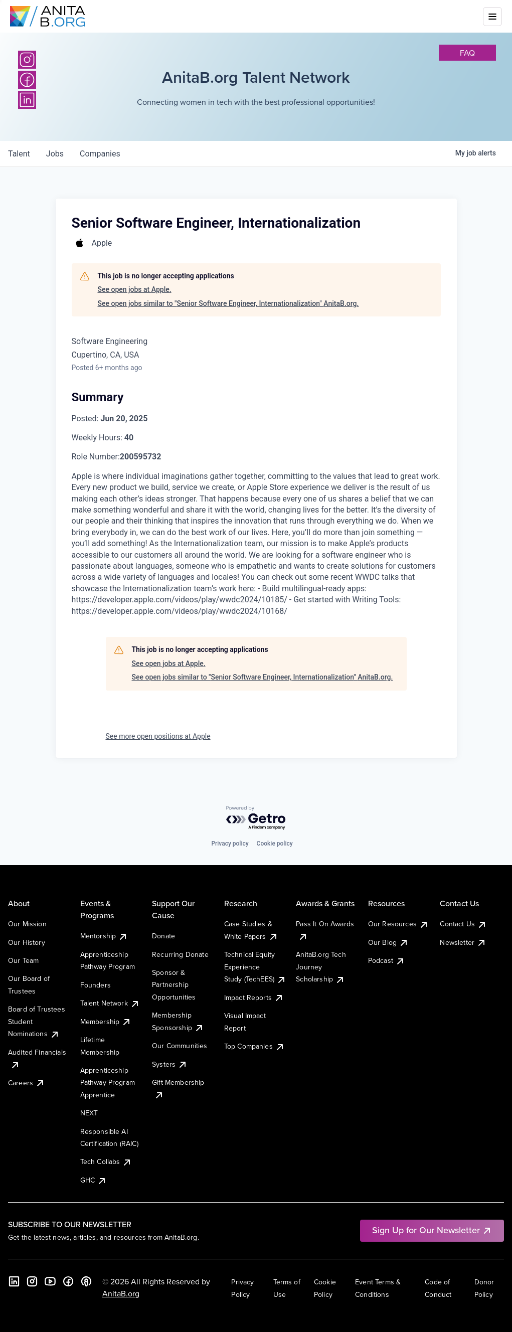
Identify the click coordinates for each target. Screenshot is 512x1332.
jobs (55, 153)
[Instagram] (27, 60)
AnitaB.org (120, 1293)
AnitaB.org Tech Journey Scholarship (321, 966)
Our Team (23, 960)
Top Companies (254, 1046)
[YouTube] (50, 1281)
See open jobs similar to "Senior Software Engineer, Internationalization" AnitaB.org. (228, 303)
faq (467, 52)
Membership (106, 1022)
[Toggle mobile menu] (492, 16)
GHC (93, 1180)
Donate (163, 936)
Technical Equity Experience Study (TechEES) (255, 966)
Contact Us (463, 924)
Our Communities (179, 1046)
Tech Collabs (106, 1161)
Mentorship (104, 936)
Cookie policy (275, 843)
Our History (26, 942)
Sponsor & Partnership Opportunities (174, 984)
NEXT (89, 1113)
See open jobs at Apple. (135, 289)
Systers (170, 1064)
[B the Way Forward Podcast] (86, 1281)
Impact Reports (254, 997)
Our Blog (388, 942)
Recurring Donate (180, 954)
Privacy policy (229, 843)
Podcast (386, 960)
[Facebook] (27, 80)
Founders (95, 985)
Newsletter (463, 942)
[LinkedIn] (27, 100)
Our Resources (398, 924)
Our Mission (27, 924)
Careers (26, 1083)
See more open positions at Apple (158, 736)
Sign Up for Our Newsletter (432, 1230)
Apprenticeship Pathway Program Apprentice (107, 1082)
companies (100, 153)
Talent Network (110, 1003)
